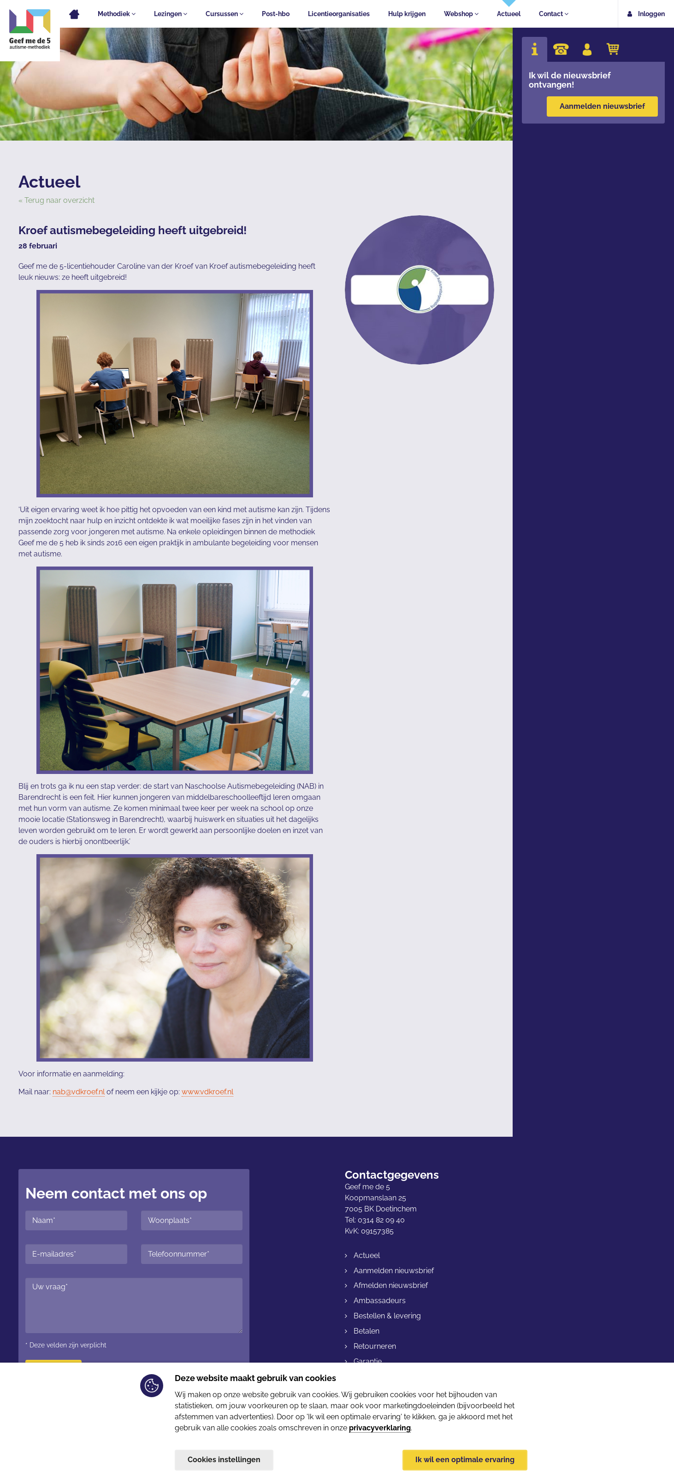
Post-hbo (276, 14)
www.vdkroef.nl (207, 1091)
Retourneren (375, 1346)
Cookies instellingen (224, 1459)
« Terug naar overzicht (56, 200)
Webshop (461, 14)
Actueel (508, 14)
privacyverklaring (380, 1427)
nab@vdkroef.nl (79, 1091)
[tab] (534, 49)
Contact (553, 14)
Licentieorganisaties (339, 14)
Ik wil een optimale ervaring (464, 1459)
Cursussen (224, 14)
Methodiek (117, 14)
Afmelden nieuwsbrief (391, 1285)
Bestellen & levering (387, 1315)
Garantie (368, 1361)
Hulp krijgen (407, 14)
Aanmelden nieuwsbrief (602, 106)
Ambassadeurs (380, 1300)
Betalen (366, 1331)
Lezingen (170, 14)
